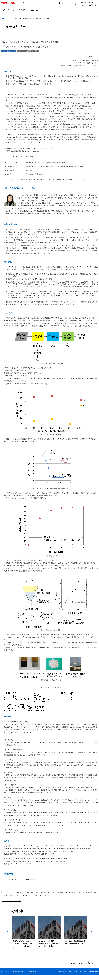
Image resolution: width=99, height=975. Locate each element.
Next (91, 934)
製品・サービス (9, 10)
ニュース (34, 10)
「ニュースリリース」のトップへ (11, 901)
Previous (7, 934)
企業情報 (23, 10)
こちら (26, 879)
